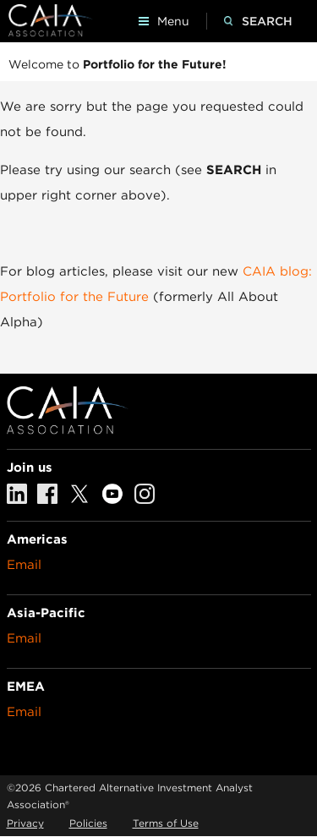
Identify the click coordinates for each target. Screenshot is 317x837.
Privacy (25, 823)
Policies (88, 823)
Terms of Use (166, 823)
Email (24, 564)
